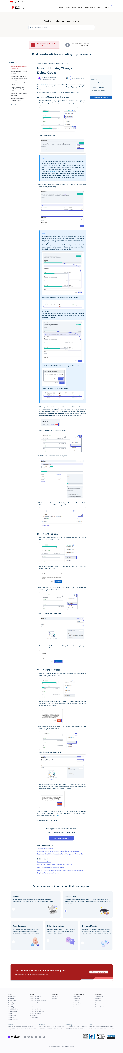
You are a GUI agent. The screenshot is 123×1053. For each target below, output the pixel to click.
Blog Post (54, 998)
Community (77, 1000)
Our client (98, 1000)
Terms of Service (100, 1007)
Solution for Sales (35, 1007)
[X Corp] (54, 820)
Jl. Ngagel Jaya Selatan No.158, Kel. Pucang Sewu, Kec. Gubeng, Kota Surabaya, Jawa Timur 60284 (51, 1027)
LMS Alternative (34, 1017)
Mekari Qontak (12, 1000)
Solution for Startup (35, 996)
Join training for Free (78, 78)
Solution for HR (34, 1003)
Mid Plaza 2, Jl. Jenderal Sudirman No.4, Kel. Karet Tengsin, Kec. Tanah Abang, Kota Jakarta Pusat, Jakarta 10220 (22, 1028)
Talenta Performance (47, 85)
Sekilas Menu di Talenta (45, 848)
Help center (77, 996)
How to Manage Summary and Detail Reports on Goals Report (19, 82)
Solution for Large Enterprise (38, 1000)
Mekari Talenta (77, 7)
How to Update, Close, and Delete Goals (19, 67)
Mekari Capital (12, 1015)
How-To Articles (78, 1007)
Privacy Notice (99, 1005)
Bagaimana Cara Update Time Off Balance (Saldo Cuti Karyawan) (58, 851)
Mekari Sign (11, 1003)
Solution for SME (34, 998)
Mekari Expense (12, 1007)
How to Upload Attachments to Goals (19, 72)
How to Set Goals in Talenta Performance (19, 94)
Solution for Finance (35, 1005)
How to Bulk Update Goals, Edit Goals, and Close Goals (19, 77)
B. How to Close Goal (97, 87)
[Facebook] (51, 820)
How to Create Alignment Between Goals (50, 867)
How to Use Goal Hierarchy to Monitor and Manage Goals (19, 88)
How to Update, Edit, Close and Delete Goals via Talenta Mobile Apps (60, 870)
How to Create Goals (44, 862)
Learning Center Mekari (49, 77)
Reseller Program (78, 1005)
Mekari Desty (11, 1017)
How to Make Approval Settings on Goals (17, 99)
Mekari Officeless (13, 1009)
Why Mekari (98, 998)
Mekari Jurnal (11, 998)
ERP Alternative (34, 1015)
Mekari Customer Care (92, 7)
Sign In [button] (107, 7)
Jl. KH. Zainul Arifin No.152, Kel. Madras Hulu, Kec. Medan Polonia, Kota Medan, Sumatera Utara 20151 (101, 1027)
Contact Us (77, 998)
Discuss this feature (101, 97)
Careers (97, 1003)
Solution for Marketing (36, 1009)
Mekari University (13, 1019)
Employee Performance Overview (48, 873)
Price (68, 7)
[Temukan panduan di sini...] (62, 27)
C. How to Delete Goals (98, 90)
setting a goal (52, 171)
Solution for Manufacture (37, 1011)
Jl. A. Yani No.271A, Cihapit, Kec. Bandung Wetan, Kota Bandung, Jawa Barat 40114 (76, 1027)
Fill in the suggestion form (61, 838)
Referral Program (78, 1003)
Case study (55, 996)
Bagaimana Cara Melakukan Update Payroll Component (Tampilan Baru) (61, 854)
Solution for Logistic (35, 1013)
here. (57, 815)
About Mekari (99, 996)
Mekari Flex (11, 1005)
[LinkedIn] (56, 820)
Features (60, 7)
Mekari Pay (11, 1013)
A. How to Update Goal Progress (98, 84)
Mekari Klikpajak (12, 1011)
